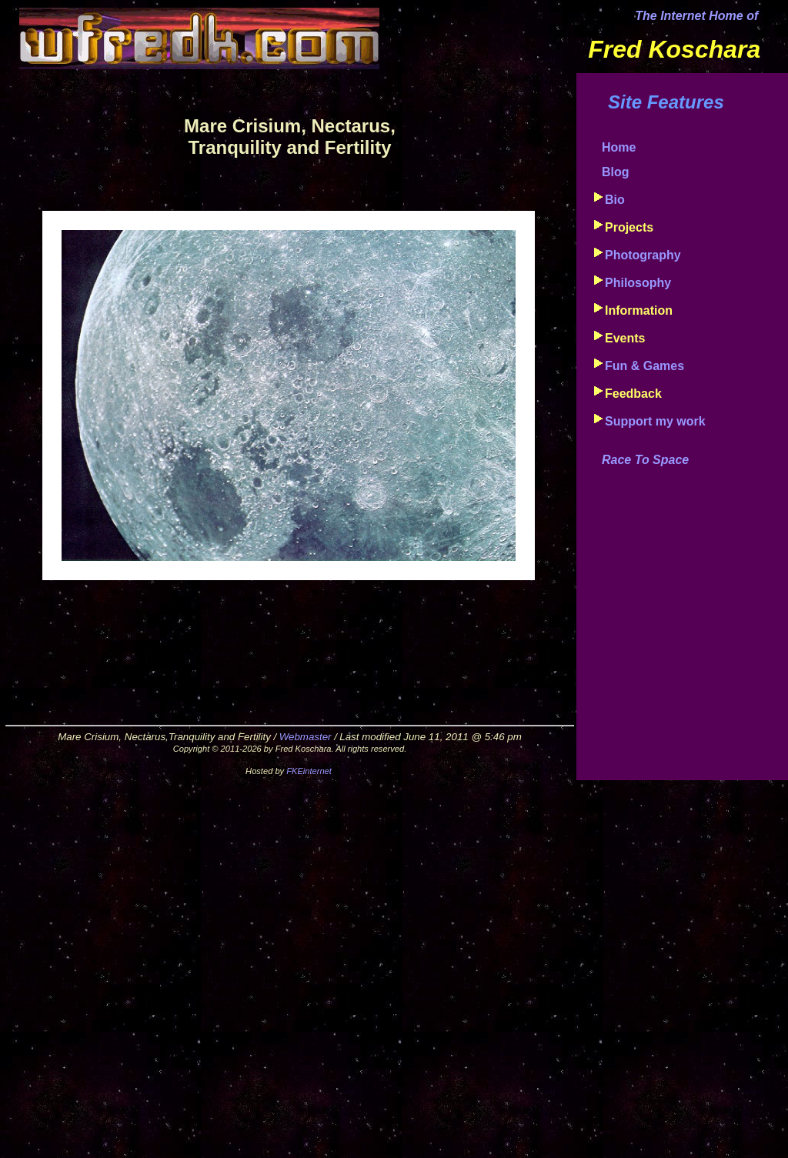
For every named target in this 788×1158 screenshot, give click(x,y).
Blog (615, 172)
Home (619, 147)
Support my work (655, 421)
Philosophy (638, 282)
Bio (615, 199)
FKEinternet (309, 771)
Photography (643, 255)
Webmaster (305, 737)
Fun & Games (644, 365)
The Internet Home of (696, 15)
